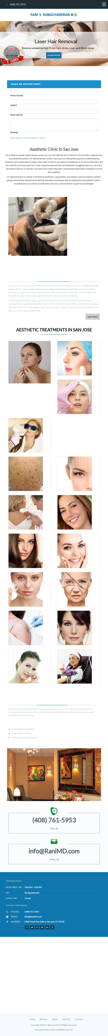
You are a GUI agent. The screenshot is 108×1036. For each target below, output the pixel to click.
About (55, 1019)
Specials (66, 1019)
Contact (79, 1019)
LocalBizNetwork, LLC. (64, 1030)
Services (43, 1019)
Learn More (53, 55)
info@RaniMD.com (54, 851)
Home (32, 1019)
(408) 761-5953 (17, 4)
